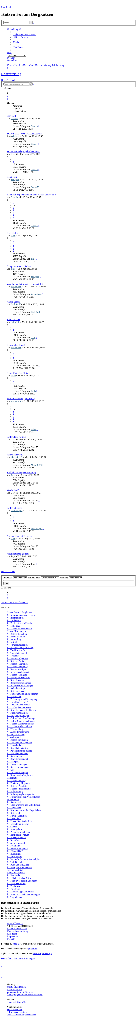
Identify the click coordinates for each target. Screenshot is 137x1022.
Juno (13, 475)
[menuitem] (24, 34)
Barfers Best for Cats (16, 437)
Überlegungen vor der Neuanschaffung (24, 994)
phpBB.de (32, 948)
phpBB (16, 944)
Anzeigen (15, 577)
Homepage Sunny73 (16, 1002)
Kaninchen (12, 177)
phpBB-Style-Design (42, 953)
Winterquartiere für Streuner (20, 992)
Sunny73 (15, 179)
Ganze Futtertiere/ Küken (18, 373)
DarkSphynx (16, 510)
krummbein (16, 286)
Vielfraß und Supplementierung (21, 472)
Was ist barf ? (13, 490)
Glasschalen (12, 233)
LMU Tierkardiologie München (21, 1014)
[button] (7, 98)
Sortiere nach (43, 577)
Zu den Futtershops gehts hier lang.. (23, 151)
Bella (13, 375)
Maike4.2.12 (16, 457)
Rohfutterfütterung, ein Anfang (21, 398)
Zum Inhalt (6, 7)
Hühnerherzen (13, 319)
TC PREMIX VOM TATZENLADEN (24, 133)
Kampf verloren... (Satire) (19, 266)
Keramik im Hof (14, 989)
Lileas (33, 429)
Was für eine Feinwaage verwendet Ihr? (25, 284)
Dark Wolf (15, 304)
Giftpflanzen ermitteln (17, 1012)
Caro (33, 337)
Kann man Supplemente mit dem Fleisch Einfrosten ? (31, 194)
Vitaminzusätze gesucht (17, 554)
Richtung (70, 577)
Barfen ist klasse (14, 508)
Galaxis (14, 118)
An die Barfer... (14, 302)
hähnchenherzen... (15, 454)
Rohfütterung (11, 74)
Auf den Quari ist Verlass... (19, 536)
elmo (13, 235)
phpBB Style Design (16, 987)
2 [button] (7, 96)
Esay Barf (11, 116)
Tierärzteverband (14, 1009)
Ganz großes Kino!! (16, 345)
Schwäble (15, 322)
